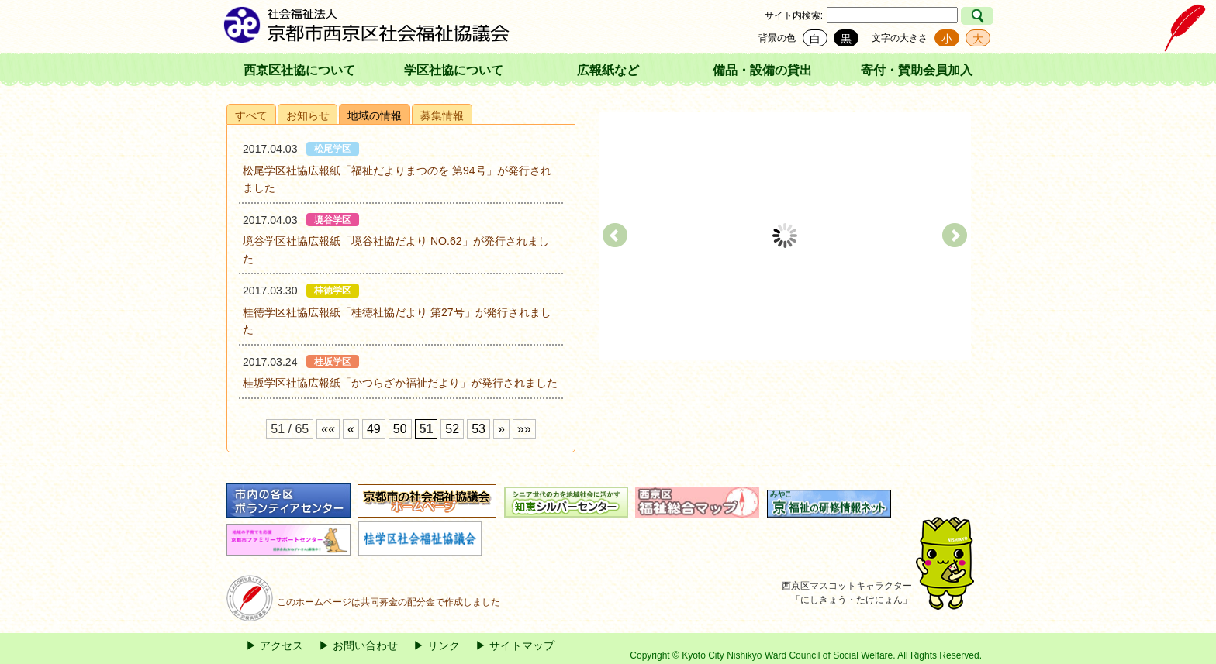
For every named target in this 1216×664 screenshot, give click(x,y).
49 (374, 428)
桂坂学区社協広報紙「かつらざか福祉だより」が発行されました (400, 383)
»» (524, 428)
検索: (812, 15)
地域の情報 (374, 115)
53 (478, 428)
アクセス (281, 645)
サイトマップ (521, 645)
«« (328, 428)
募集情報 (442, 115)
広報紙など (608, 70)
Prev (615, 235)
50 (400, 428)
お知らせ (308, 115)
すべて (251, 115)
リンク (443, 645)
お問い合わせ (365, 645)
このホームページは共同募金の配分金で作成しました (363, 602)
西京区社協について (299, 70)
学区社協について (453, 70)
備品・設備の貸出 (762, 70)
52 (452, 428)
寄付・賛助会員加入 (916, 70)
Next (954, 235)
